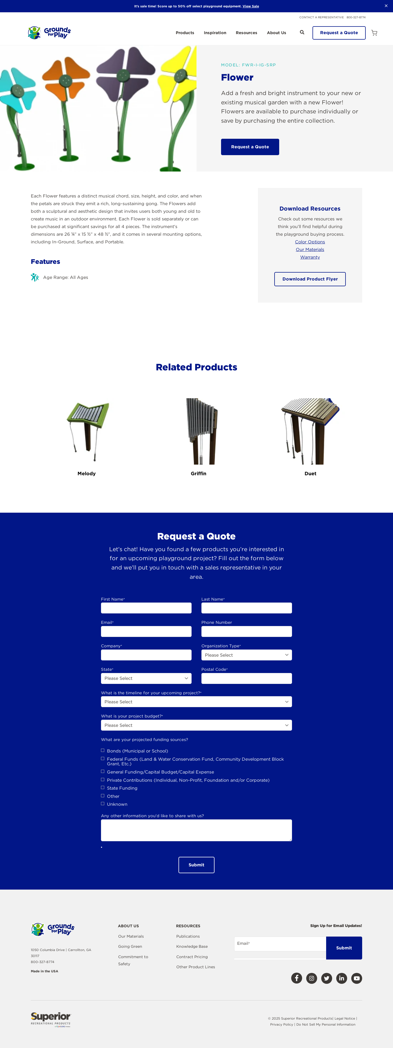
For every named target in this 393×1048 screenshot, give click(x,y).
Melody (87, 473)
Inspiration (215, 33)
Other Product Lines (195, 967)
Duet (310, 473)
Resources (246, 33)
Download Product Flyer (310, 279)
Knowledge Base (192, 946)
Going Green (130, 946)
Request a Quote (339, 32)
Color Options (310, 241)
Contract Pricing (192, 957)
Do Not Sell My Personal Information (325, 1024)
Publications (188, 936)
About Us (276, 33)
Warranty (310, 257)
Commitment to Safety (133, 960)
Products (185, 33)
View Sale (251, 6)
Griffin (198, 473)
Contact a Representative (321, 17)
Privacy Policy (282, 1024)
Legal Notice (345, 1018)
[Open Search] (302, 32)
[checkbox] (196, 778)
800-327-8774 (356, 17)
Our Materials (310, 249)
